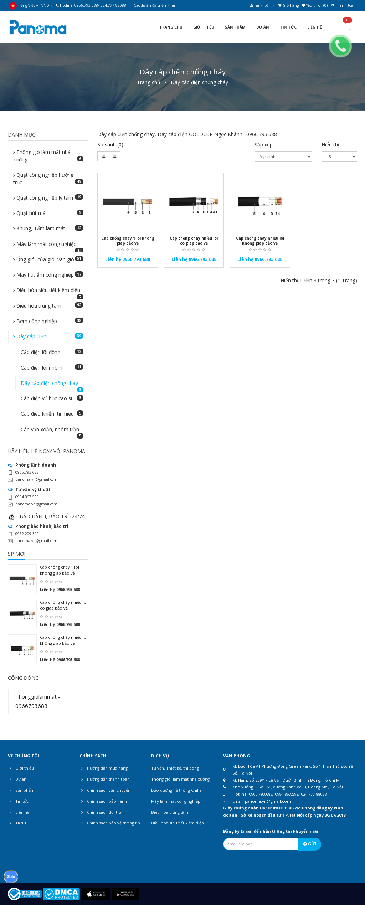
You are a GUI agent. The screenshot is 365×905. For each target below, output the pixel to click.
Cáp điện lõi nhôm (52, 367)
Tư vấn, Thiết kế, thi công (175, 768)
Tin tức (18, 801)
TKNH (17, 823)
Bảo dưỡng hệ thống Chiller (177, 790)
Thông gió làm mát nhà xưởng (48, 156)
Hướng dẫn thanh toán (104, 779)
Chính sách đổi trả (100, 812)
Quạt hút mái (48, 213)
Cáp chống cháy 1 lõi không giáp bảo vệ (59, 570)
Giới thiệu (21, 768)
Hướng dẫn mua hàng (103, 768)
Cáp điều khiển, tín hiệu (52, 413)
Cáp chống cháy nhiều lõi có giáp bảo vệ (64, 605)
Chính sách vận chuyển (104, 790)
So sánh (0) (110, 144)
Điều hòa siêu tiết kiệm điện (48, 292)
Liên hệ (18, 812)
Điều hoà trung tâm (48, 305)
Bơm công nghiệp (48, 321)
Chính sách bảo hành (103, 801)
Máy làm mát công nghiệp (48, 246)
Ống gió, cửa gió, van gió (48, 259)
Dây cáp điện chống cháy (199, 82)
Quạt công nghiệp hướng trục (48, 178)
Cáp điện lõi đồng (52, 352)
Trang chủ (148, 82)
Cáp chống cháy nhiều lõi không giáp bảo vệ (64, 640)
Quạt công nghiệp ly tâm (48, 197)
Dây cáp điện (48, 336)
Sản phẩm (21, 790)
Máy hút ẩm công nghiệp (48, 274)
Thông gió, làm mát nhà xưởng (180, 779)
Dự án (17, 779)
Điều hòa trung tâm (169, 812)
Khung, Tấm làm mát (48, 228)
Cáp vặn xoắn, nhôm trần (52, 431)
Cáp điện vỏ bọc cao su (52, 398)
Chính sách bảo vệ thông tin (109, 823)
